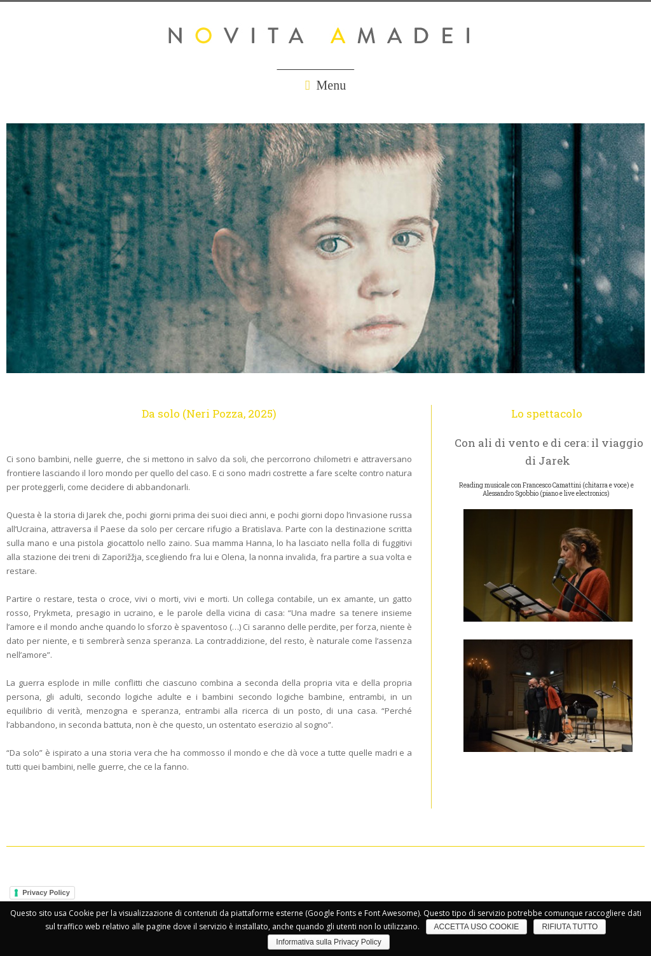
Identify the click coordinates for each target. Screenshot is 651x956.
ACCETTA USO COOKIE (476, 926)
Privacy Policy (46, 892)
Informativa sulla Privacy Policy (328, 942)
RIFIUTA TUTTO (570, 926)
